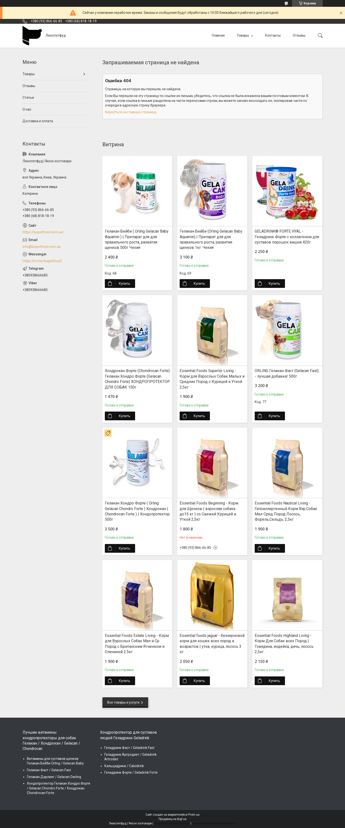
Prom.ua (193, 814)
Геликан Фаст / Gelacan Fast (49, 770)
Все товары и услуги (123, 702)
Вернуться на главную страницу (131, 112)
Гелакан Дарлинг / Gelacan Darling (54, 777)
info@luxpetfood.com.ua (42, 247)
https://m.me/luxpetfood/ (42, 261)
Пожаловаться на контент (172, 823)
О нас (27, 109)
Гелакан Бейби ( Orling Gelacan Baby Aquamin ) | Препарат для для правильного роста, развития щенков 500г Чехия (137, 239)
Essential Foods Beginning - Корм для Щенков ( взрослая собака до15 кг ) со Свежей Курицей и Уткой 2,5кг (209, 511)
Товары (243, 35)
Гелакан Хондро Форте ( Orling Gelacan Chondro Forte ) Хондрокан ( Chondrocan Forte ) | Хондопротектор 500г (137, 511)
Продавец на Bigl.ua (172, 819)
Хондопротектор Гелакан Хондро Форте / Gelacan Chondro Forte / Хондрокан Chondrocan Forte (58, 788)
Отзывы (299, 35)
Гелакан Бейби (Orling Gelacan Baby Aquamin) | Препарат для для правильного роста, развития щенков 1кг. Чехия (211, 239)
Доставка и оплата (38, 121)
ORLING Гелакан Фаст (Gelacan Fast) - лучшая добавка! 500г (287, 373)
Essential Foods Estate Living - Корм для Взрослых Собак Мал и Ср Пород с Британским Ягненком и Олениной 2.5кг (137, 643)
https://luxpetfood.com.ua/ (43, 232)
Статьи (28, 97)
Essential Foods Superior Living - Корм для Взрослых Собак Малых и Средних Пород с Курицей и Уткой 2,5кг (212, 378)
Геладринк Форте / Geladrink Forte (131, 772)
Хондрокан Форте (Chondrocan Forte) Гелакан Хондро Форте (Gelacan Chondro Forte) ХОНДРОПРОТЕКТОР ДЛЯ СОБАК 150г (137, 378)
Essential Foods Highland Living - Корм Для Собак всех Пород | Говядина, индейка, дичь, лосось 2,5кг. (284, 643)
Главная (218, 35)
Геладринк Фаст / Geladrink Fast (129, 748)
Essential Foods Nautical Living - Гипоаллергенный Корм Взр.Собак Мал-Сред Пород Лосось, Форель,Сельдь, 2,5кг (286, 511)
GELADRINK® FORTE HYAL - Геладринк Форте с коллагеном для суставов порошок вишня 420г (287, 236)
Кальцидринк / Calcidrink (124, 766)
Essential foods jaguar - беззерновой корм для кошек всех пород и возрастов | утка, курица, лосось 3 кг (212, 643)
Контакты (273, 35)
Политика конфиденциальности (214, 823)
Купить (124, 283)
